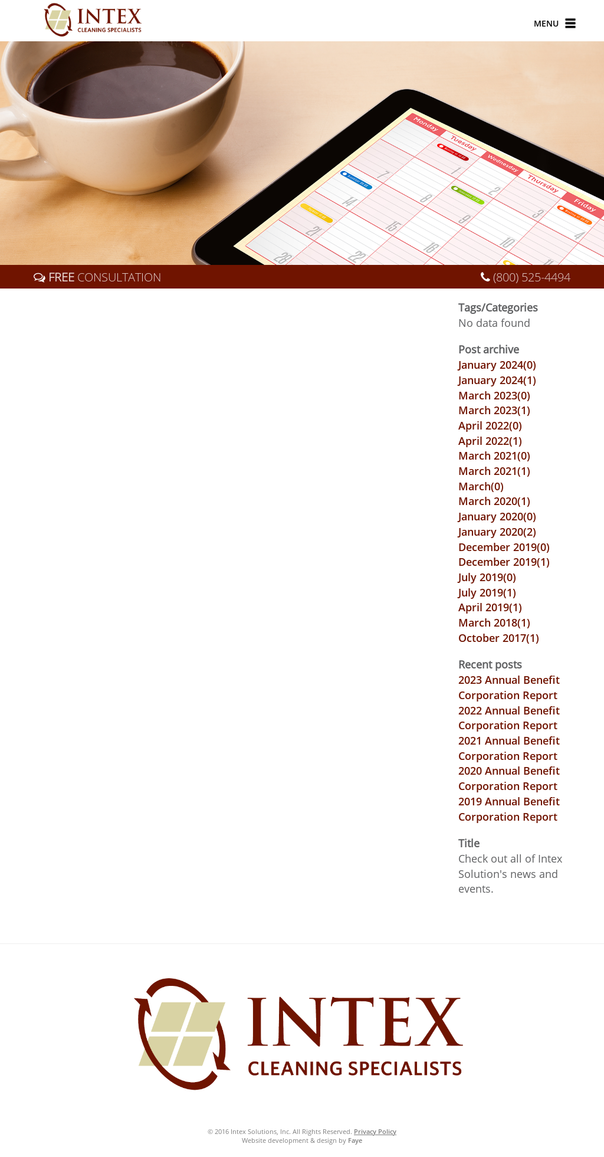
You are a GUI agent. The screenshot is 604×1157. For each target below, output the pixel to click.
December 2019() (504, 547)
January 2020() (497, 516)
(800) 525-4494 (531, 277)
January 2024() (497, 365)
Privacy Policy (375, 1131)
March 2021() (494, 455)
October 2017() (498, 638)
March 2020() (494, 501)
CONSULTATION (103, 277)
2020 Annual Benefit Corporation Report (509, 778)
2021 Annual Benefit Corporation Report (509, 748)
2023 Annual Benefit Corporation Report (509, 687)
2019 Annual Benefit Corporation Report (509, 809)
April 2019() (490, 607)
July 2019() (487, 577)
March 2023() (494, 395)
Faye (355, 1140)
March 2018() (494, 622)
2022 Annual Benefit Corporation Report (509, 718)
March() (481, 486)
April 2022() (490, 425)
